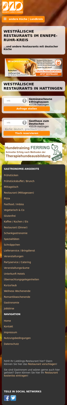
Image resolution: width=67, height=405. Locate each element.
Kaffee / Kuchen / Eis (16, 221)
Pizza (7, 198)
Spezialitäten (11, 239)
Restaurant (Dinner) (16, 227)
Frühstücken (11, 175)
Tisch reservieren (26, 133)
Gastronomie (11, 302)
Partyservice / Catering (17, 262)
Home (7, 321)
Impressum (10, 332)
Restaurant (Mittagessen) (19, 192)
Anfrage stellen (26, 108)
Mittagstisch (11, 187)
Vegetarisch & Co (14, 210)
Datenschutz (11, 344)
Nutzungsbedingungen (17, 338)
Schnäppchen (12, 244)
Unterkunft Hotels (14, 273)
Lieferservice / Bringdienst (19, 250)
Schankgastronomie (16, 233)
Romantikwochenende (17, 297)
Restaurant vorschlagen (42, 364)
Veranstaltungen (13, 256)
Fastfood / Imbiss (14, 204)
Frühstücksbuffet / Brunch (19, 181)
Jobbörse (9, 308)
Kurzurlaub (10, 285)
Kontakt (8, 326)
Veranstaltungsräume (16, 268)
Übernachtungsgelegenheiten (21, 279)
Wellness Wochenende (17, 291)
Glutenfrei (10, 216)
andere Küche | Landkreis (23, 19)
